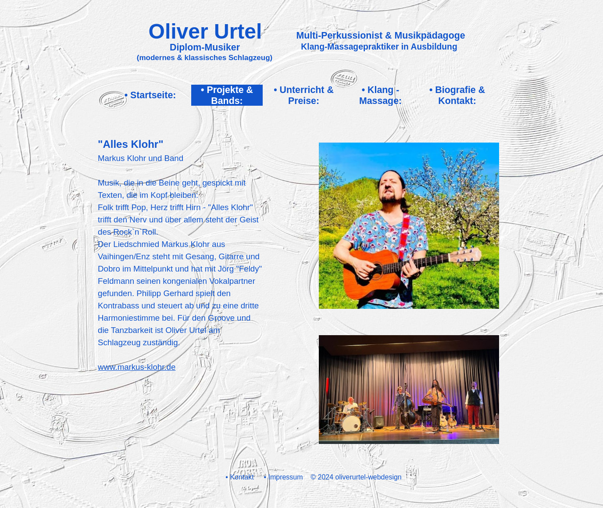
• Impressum (283, 477)
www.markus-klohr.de (136, 367)
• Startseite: (150, 95)
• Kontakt (239, 477)
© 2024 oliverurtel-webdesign (355, 477)
